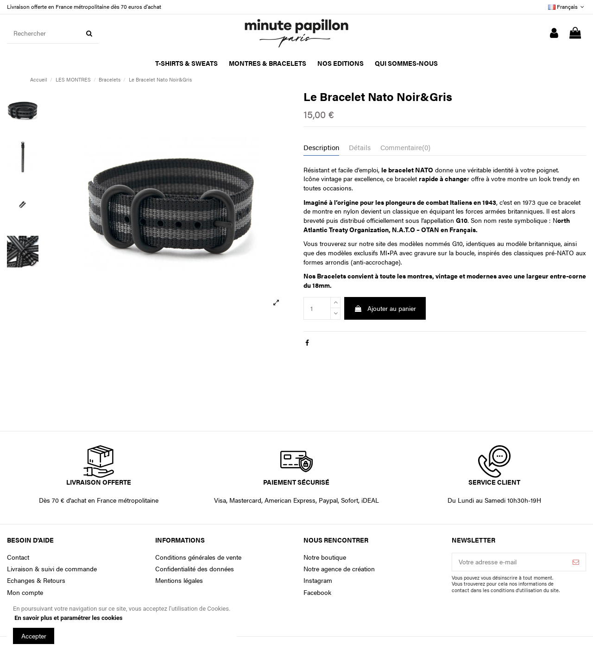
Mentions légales (179, 580)
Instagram (317, 580)
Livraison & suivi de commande (52, 568)
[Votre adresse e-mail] (509, 562)
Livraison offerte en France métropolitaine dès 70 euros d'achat (84, 6)
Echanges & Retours (36, 580)
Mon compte (25, 592)
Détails (360, 147)
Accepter (33, 635)
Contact (18, 557)
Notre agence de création (339, 568)
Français (567, 6)
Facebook (317, 592)
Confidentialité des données (194, 568)
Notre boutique (324, 557)
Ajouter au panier (385, 308)
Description (321, 147)
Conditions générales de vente (198, 557)
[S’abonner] (576, 562)
